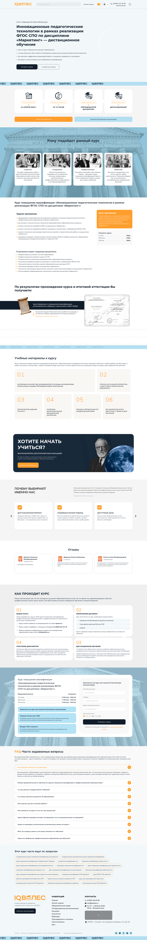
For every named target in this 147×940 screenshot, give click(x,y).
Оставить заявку (27, 67)
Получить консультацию (25, 911)
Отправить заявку (104, 722)
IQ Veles (23, 4)
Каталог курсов (89, 4)
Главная (55, 900)
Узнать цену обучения (44, 119)
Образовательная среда (61, 906)
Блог (53, 925)
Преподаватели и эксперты (62, 919)
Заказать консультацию (28, 465)
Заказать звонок (121, 5)
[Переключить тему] (99, 4)
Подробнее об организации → (84, 496)
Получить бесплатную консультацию (103, 119)
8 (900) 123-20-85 (119, 3)
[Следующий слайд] (135, 516)
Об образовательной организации (65, 908)
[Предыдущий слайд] (11, 516)
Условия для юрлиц (49, 67)
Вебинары (56, 916)
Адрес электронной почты (91, 705)
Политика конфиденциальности (73, 933)
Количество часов (88, 713)
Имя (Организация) (89, 689)
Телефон (85, 697)
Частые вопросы (58, 922)
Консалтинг (56, 914)
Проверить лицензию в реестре (46, 316)
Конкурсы (55, 911)
